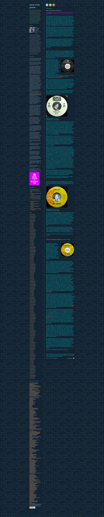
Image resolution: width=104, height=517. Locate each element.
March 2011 (32, 322)
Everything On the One (33, 445)
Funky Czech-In (32, 409)
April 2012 (32, 338)
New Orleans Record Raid (33, 419)
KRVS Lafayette (32, 474)
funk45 (30, 447)
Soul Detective (31, 423)
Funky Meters (31, 493)
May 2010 (32, 308)
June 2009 (32, 294)
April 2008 (32, 274)
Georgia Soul (31, 410)
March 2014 (32, 359)
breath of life (31, 403)
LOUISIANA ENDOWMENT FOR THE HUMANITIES (34, 391)
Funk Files (31, 448)
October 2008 (32, 282)
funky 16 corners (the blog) (33, 408)
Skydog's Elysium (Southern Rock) (35, 421)
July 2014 (32, 363)
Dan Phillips (37, 28)
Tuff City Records (32, 490)
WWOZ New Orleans (32, 475)
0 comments (70, 358)
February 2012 (32, 336)
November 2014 (33, 369)
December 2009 (33, 301)
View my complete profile (33, 53)
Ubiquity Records (32, 471)
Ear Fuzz (30, 405)
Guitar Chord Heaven (32, 450)
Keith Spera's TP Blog (33, 415)
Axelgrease (31, 400)
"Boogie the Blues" (60, 76)
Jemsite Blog (31, 414)
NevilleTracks (31, 455)
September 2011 (33, 331)
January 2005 (32, 218)
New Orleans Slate (32, 457)
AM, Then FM (31, 398)
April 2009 (32, 291)
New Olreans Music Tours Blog (34, 418)
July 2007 (32, 261)
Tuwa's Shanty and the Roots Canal (35, 428)
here (37, 92)
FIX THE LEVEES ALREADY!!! (34, 385)
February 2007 (32, 254)
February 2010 (32, 304)
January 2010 (32, 302)
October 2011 (32, 332)
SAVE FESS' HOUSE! (33, 394)
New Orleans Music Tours (33, 460)
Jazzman (30, 453)
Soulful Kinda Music (32, 468)
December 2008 (33, 285)
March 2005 (32, 221)
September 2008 (33, 281)
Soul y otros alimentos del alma (34, 425)
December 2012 (33, 345)
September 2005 (33, 230)
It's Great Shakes (32, 413)
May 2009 (32, 292)
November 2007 (33, 267)
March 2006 (32, 238)
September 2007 (33, 264)
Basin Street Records (32, 489)
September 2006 (33, 247)
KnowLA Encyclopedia (33, 454)
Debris (30, 502)
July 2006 (32, 244)
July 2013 (32, 352)
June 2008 (32, 277)
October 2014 (32, 368)
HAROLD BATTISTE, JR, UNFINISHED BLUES (33, 434)
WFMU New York (32, 477)
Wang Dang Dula (32, 472)
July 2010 (32, 311)
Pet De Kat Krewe (32, 462)
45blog (30, 406)
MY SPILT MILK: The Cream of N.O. (35, 436)
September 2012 (33, 342)
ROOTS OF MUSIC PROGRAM (34, 392)
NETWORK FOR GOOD (33, 388)
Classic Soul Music (32, 441)
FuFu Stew (31, 407)
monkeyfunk (31, 416)
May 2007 (32, 258)
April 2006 (32, 240)
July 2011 (32, 328)
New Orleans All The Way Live (34, 482)
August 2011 (32, 329)
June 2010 (32, 309)
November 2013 (33, 355)
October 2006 (32, 248)
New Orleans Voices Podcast (35, 483)
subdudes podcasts (32, 496)
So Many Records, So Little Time (34, 422)
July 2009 (32, 295)
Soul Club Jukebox (32, 467)
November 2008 (33, 284)
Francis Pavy (31, 499)
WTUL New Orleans (32, 476)
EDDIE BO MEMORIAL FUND (34, 395)
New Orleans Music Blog (33, 417)
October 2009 (32, 298)
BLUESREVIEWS (32, 439)
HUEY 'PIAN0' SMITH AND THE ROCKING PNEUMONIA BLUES (34, 432)
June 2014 (32, 362)
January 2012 (32, 335)
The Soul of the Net (32, 469)
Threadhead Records (32, 488)
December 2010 (33, 318)
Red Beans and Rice (32, 495)
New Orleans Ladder (32, 456)
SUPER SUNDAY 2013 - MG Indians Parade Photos (34, 480)
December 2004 (33, 217)
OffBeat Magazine (32, 486)
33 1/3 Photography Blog (33, 501)
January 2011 (32, 319)
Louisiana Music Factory (33, 487)
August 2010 (32, 312)
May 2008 (32, 275)
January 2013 (32, 346)
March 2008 (32, 272)
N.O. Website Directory (33, 461)
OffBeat (30, 435)
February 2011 (32, 321)
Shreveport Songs (32, 420)
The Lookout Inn (32, 503)
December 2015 (33, 375)
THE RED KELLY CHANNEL (34, 485)
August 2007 (32, 262)
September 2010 (33, 314)
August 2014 (32, 365)
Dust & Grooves (32, 443)
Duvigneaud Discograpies (33, 444)
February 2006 (32, 237)
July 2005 (32, 227)
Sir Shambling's (31, 466)
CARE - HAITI (31, 387)
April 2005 (32, 223)
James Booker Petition (33, 440)
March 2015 (32, 373)
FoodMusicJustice (32, 446)
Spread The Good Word (33, 426)
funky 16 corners (32, 449)
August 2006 (32, 245)
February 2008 (32, 271)
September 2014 (33, 366)
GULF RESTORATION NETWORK (35, 386)
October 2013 (32, 353)
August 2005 (32, 228)
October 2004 (32, 214)
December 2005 (33, 234)
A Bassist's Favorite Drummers (34, 397)
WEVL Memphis (32, 478)
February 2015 (32, 372)
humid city (31, 452)
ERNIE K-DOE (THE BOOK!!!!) (34, 433)
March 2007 (32, 255)
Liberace (72, 305)
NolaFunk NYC (31, 459)
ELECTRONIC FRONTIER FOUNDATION (33, 384)
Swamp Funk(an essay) (33, 470)
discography (48, 316)
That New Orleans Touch (34, 189)
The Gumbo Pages (32, 451)
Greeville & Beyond (32, 411)
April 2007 (32, 257)
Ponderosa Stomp (32, 484)
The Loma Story (49, 153)
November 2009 (33, 299)
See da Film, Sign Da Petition (34, 393)
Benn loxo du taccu (32, 401)
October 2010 (32, 315)
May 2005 (32, 224)
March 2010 (32, 305)
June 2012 (32, 339)
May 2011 (32, 325)
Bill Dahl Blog (31, 402)
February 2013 (32, 348)
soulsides (30, 424)
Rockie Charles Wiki (32, 464)
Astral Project (31, 491)
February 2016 (32, 376)
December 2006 (33, 251)
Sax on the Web (32, 465)
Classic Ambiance (32, 404)
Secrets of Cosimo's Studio (33, 442)
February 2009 (32, 288)
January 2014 (32, 356)
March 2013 (32, 349)
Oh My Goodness (32, 498)
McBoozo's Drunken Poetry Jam (34, 497)
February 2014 (32, 358)
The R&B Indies (32, 463)
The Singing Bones (32, 427)
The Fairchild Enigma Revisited (35, 195)
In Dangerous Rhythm (33, 412)
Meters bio (31, 492)
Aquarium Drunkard (32, 399)
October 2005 (32, 231)
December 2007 (33, 268)
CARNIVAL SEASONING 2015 (35, 197)
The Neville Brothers (32, 494)
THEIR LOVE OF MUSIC (33, 500)
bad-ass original (58, 212)
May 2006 (32, 241)
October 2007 (32, 265)
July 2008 (32, 278)
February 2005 (32, 220)
